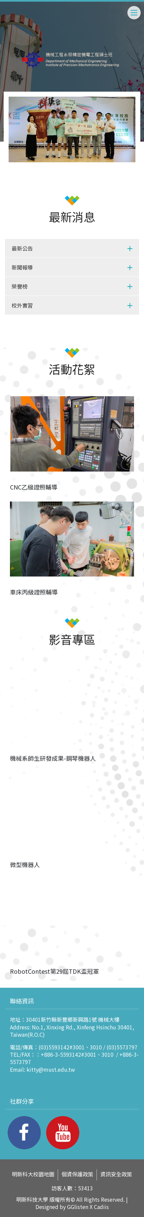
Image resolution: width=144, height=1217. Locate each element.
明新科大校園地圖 (33, 1174)
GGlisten (77, 1207)
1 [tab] (72, 158)
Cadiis (101, 1207)
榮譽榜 (20, 286)
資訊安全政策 (116, 1174)
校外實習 (22, 305)
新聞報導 (22, 267)
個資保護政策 (77, 1174)
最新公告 (22, 248)
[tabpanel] (72, 129)
